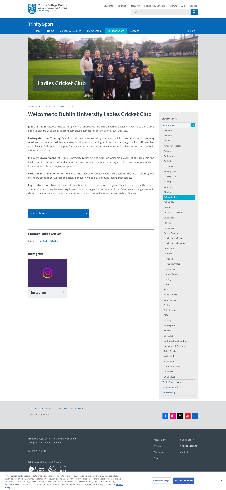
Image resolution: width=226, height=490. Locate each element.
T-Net (156, 458)
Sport (31, 408)
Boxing (167, 181)
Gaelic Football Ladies (174, 243)
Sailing (167, 320)
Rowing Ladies (171, 171)
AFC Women (169, 130)
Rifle (166, 315)
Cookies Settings (188, 445)
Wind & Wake (170, 376)
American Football (173, 145)
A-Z (183, 5)
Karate (167, 289)
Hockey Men (169, 269)
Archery (167, 150)
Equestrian (169, 217)
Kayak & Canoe (171, 294)
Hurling (167, 279)
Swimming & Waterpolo (175, 345)
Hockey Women (171, 274)
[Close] (221, 484)
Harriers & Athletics (173, 263)
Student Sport (116, 30)
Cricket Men (169, 202)
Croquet (168, 207)
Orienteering (170, 310)
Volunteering (168, 392)
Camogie (168, 186)
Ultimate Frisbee (172, 366)
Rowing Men (170, 176)
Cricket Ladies (67, 106)
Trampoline (169, 361)
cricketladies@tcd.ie (47, 241)
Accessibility (160, 439)
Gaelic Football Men (173, 238)
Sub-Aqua (168, 335)
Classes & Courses (70, 30)
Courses (122, 5)
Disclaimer (159, 452)
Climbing (168, 192)
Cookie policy (187, 439)
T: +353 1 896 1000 (37, 451)
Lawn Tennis (170, 299)
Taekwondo (169, 356)
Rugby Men (169, 227)
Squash (167, 330)
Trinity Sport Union (171, 382)
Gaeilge (193, 5)
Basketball (169, 166)
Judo (166, 284)
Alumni (173, 5)
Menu (35, 30)
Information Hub (170, 387)
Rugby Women (171, 233)
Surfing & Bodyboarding (175, 340)
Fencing (167, 222)
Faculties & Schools (154, 5)
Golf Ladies (169, 248)
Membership (94, 30)
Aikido (167, 140)
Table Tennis (170, 351)
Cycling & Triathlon (173, 212)
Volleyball (169, 371)
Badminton (169, 156)
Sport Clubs (51, 106)
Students (108, 5)
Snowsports (169, 325)
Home (50, 30)
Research (135, 5)
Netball (167, 304)
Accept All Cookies (184, 483)
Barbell (167, 161)
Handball (168, 258)
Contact (134, 30)
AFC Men (168, 135)
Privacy (157, 446)
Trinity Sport (40, 24)
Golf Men (168, 253)
